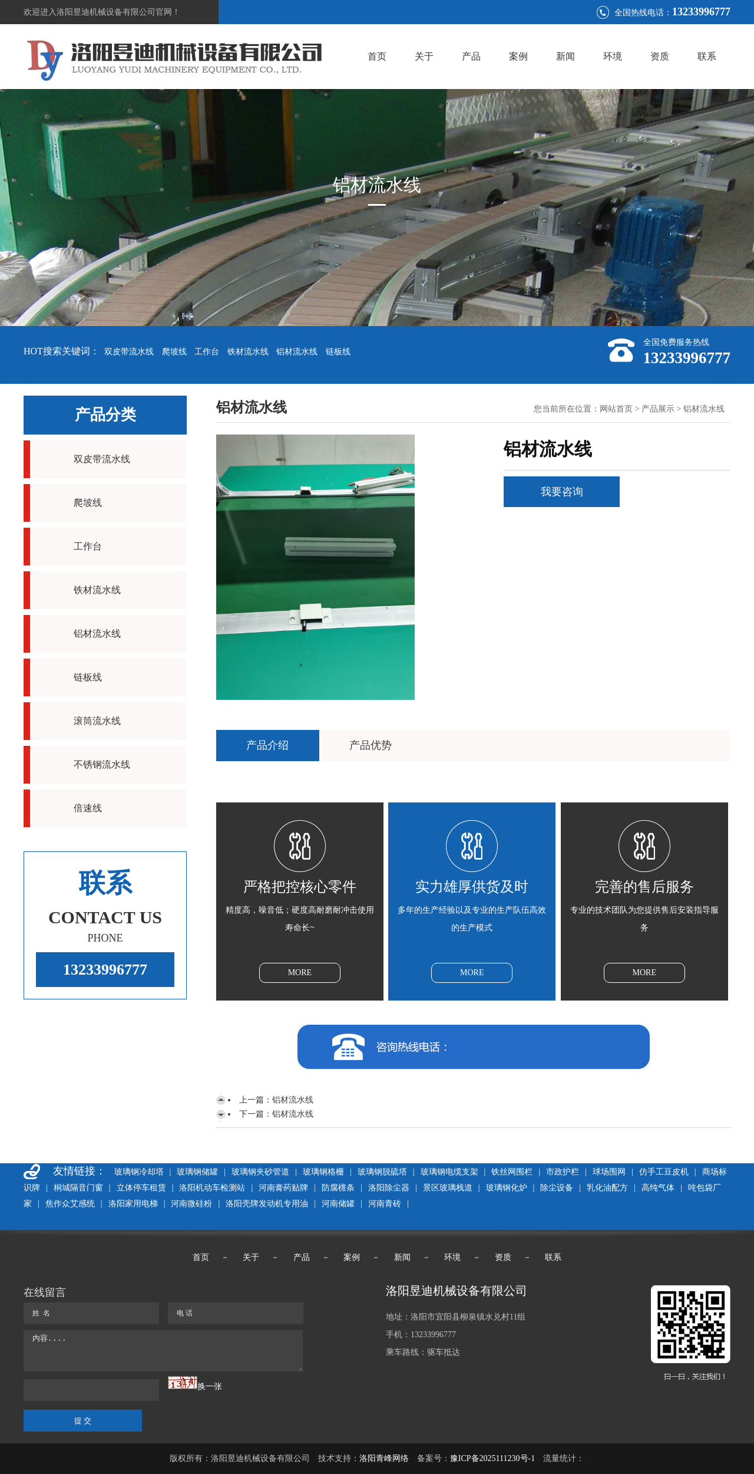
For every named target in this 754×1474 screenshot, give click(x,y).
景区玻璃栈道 (447, 1187)
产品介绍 (267, 745)
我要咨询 (562, 492)
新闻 (565, 56)
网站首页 (616, 408)
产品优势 (370, 745)
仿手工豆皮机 (664, 1171)
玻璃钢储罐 (197, 1171)
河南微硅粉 (191, 1203)
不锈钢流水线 (102, 764)
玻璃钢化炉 (506, 1187)
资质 (659, 56)
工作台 (206, 351)
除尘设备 (556, 1187)
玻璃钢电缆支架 (449, 1171)
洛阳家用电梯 (133, 1203)
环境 (612, 56)
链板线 (338, 351)
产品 (471, 56)
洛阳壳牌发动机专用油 (267, 1203)
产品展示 (657, 408)
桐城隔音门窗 (78, 1187)
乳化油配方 (607, 1187)
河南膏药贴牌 (283, 1187)
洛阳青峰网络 (384, 1458)
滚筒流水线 (97, 721)
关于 (424, 56)
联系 (706, 56)
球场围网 (609, 1171)
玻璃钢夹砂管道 (260, 1171)
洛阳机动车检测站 (212, 1187)
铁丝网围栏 (512, 1171)
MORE (300, 972)
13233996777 (105, 969)
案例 (518, 56)
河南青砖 (384, 1203)
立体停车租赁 (141, 1187)
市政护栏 (562, 1171)
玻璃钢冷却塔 (139, 1171)
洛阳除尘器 (388, 1187)
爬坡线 (174, 351)
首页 (377, 56)
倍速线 (88, 808)
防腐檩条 (338, 1187)
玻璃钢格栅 (323, 1171)
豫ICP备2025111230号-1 (492, 1458)
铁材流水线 (248, 351)
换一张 (209, 1386)
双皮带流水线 (129, 351)
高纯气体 (657, 1187)
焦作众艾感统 (70, 1203)
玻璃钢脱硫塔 (382, 1171)
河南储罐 (338, 1203)
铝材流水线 (297, 351)
